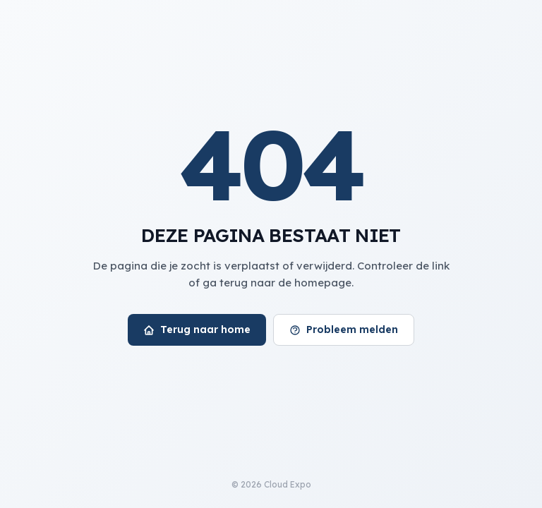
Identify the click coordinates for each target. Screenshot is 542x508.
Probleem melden (343, 329)
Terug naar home (197, 329)
